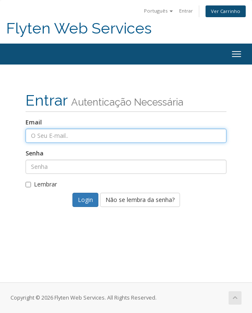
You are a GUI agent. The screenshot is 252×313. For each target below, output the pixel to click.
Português (158, 11)
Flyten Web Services (79, 28)
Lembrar (41, 184)
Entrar (186, 11)
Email (34, 122)
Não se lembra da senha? (140, 200)
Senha (35, 153)
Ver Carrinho (225, 11)
